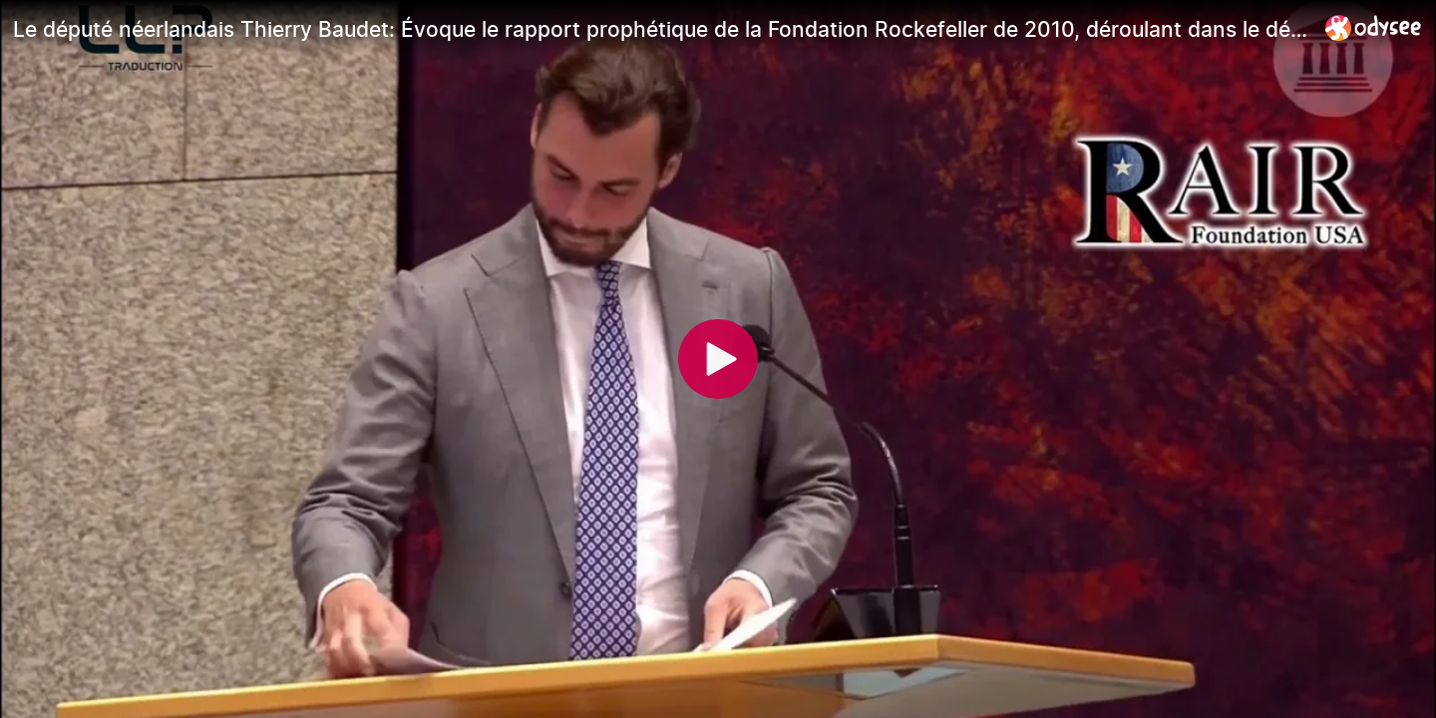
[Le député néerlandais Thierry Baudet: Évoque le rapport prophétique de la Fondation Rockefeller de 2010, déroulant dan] (661, 29)
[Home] (1373, 27)
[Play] (718, 359)
